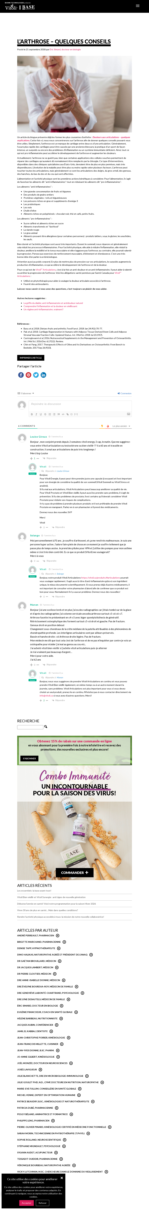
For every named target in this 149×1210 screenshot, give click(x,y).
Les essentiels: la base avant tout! (34, 890)
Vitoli (43, 466)
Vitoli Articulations (46, 269)
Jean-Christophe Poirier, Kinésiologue (41, 1037)
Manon (60, 677)
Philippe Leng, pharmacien (33, 1120)
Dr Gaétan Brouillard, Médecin (36, 961)
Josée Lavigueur (27, 1069)
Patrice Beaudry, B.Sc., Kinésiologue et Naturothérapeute (53, 1101)
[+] (76, 414)
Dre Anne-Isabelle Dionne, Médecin (38, 980)
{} (72, 414)
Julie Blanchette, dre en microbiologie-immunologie (50, 1076)
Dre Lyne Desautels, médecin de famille (41, 999)
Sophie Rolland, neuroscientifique (39, 1139)
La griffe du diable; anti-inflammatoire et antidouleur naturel (53, 303)
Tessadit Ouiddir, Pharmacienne (37, 1158)
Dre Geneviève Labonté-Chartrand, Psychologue (48, 993)
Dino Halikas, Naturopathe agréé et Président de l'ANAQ (52, 954)
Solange (60, 573)
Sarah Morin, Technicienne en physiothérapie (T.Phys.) (51, 1133)
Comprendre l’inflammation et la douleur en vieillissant (50, 306)
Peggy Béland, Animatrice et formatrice (42, 1114)
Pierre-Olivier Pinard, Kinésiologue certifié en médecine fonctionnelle (61, 1127)
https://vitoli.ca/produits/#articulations (100, 577)
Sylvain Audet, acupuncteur (34, 1152)
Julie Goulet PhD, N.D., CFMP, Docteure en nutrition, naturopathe (58, 1082)
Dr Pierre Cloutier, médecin (34, 973)
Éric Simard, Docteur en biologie (37, 1005)
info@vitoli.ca (46, 695)
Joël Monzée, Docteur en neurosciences (42, 1063)
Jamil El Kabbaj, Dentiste (32, 1031)
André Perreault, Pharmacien (35, 935)
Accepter (26, 1203)
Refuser (43, 1203)
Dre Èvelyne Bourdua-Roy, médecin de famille (45, 986)
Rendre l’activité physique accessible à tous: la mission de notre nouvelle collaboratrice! (60, 916)
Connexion (124, 393)
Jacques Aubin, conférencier (35, 1024)
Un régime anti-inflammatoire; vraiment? (43, 309)
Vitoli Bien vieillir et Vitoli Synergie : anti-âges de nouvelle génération (51, 897)
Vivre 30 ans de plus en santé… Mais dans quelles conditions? (47, 910)
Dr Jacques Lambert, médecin (35, 967)
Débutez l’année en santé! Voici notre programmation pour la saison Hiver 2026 (56, 903)
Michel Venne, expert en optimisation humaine (46, 1095)
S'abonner (29, 758)
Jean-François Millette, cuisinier (37, 1044)
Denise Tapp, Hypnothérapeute (36, 948)
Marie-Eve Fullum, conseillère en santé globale (46, 1088)
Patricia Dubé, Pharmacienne (35, 1107)
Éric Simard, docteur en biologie (65, 49)
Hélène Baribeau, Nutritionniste (37, 1018)
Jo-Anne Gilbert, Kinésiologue (36, 1056)
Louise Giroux (63, 471)
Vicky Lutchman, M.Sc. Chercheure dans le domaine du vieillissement (60, 1171)
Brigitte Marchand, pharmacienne (39, 941)
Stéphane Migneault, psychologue (38, 1146)
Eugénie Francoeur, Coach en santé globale (45, 1012)
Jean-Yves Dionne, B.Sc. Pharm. (35, 1050)
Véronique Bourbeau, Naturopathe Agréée (43, 1165)
